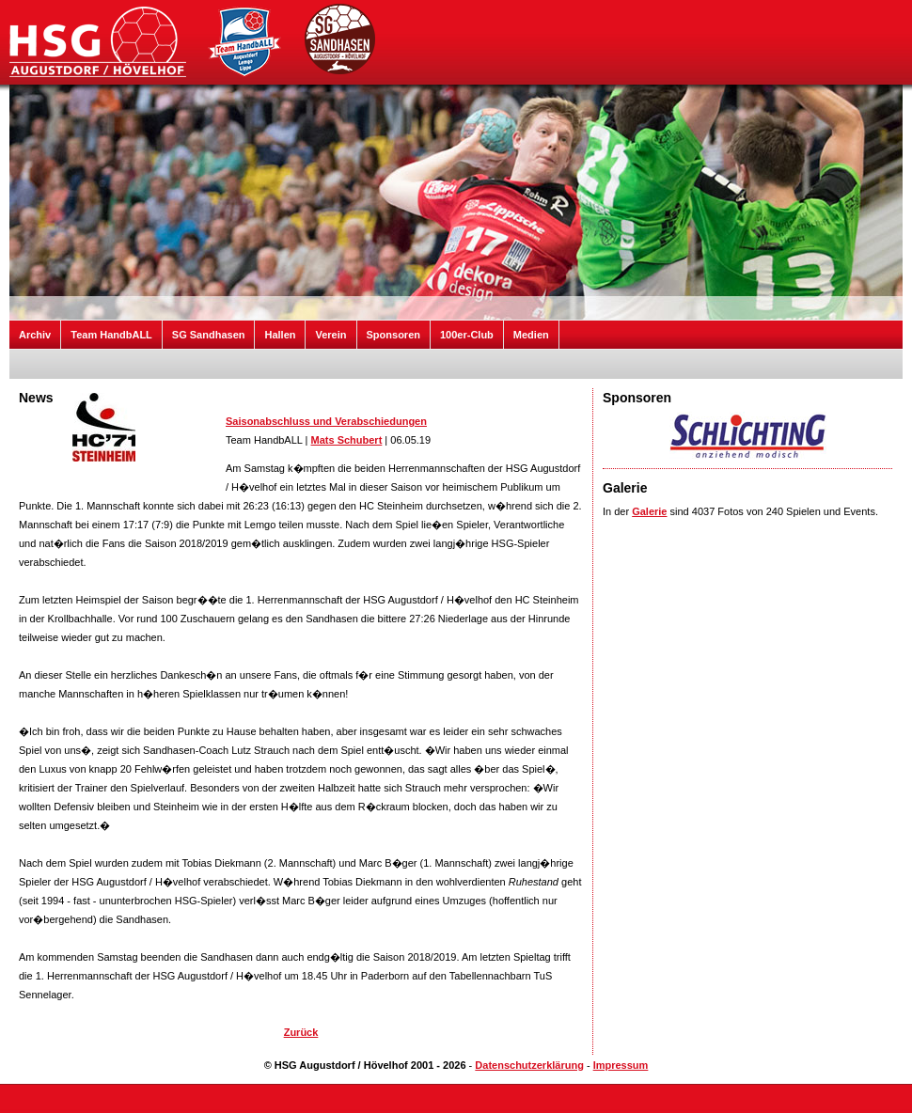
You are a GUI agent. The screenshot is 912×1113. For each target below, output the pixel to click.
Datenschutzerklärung (529, 1065)
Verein (330, 334)
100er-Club (467, 334)
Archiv (35, 334)
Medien (531, 334)
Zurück (301, 1032)
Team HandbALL (111, 334)
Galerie (649, 511)
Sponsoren (393, 334)
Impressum (621, 1065)
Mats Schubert (347, 440)
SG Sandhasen (208, 334)
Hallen (279, 334)
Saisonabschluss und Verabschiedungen (326, 421)
